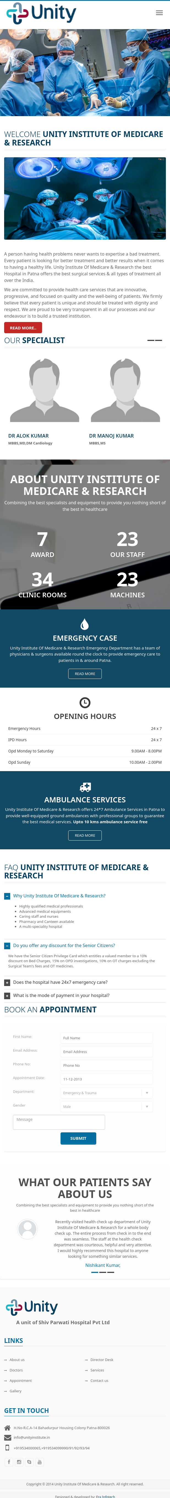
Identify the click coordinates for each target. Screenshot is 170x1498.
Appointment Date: (29, 1077)
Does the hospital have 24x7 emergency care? (60, 982)
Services (94, 1370)
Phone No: (22, 1064)
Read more (85, 673)
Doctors (13, 1370)
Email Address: (25, 1050)
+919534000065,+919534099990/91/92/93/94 (52, 1448)
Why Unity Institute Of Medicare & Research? (59, 896)
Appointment (18, 1380)
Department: (23, 1091)
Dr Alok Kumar (28, 435)
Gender (19, 1105)
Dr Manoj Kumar (111, 435)
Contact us (96, 1380)
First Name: (22, 1036)
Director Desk (99, 1359)
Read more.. (23, 328)
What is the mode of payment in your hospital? (61, 995)
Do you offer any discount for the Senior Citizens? (64, 945)
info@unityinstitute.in (32, 1437)
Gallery (12, 1390)
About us (14, 1359)
